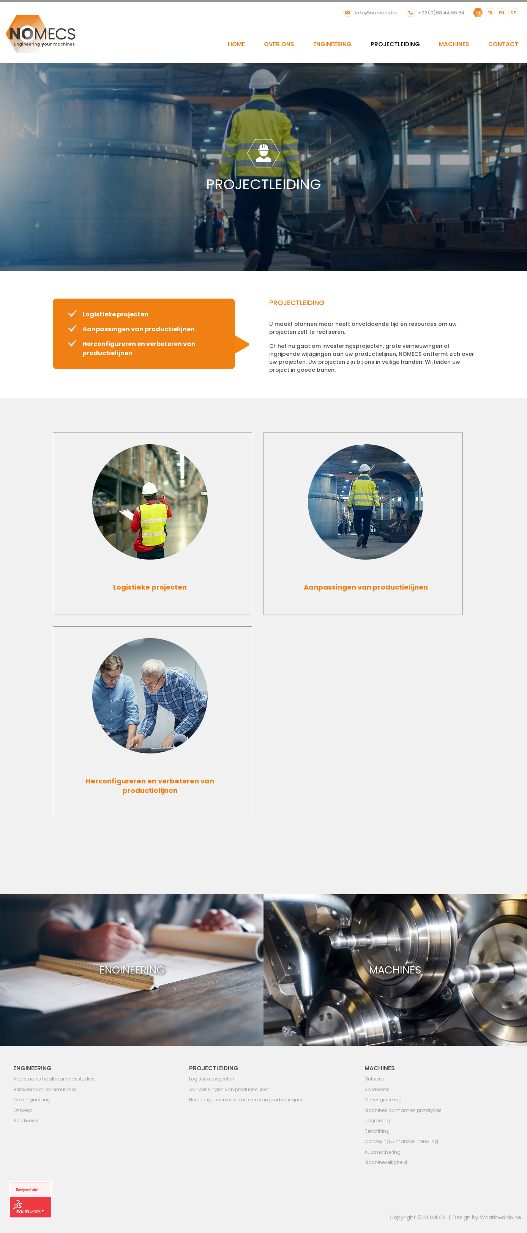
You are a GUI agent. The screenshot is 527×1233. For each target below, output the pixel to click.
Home (236, 44)
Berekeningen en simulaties (45, 1089)
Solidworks (25, 1120)
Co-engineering (31, 1099)
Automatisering (382, 1152)
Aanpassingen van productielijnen (138, 329)
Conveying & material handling (401, 1141)
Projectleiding (395, 44)
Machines (454, 44)
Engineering (332, 44)
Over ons (279, 44)
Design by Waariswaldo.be (487, 1217)
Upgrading (377, 1120)
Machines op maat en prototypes (403, 1110)
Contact (503, 44)
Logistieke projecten (115, 314)
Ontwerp (22, 1110)
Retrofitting (377, 1131)
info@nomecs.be (376, 12)
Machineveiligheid (385, 1162)
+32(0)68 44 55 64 (441, 12)
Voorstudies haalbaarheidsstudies (54, 1079)
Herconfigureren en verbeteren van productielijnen (246, 1099)
